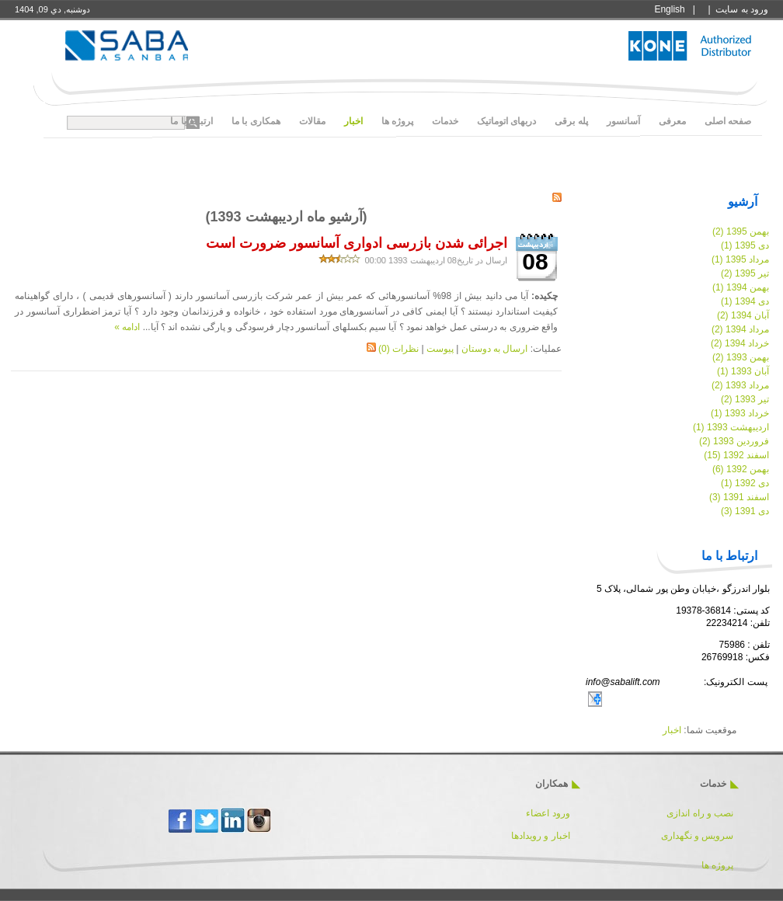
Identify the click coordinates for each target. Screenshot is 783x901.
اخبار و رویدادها (540, 835)
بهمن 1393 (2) (740, 357)
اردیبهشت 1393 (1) (731, 427)
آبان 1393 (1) (743, 371)
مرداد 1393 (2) (740, 385)
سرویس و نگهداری (697, 835)
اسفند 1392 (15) (736, 455)
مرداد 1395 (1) (740, 259)
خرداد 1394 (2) (740, 343)
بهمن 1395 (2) (740, 231)
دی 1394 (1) (745, 301)
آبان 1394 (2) (743, 315)
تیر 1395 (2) (745, 273)
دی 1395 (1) (745, 245)
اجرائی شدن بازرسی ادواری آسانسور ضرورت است (356, 243)
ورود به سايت (741, 9)
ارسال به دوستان (494, 348)
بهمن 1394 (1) (740, 287)
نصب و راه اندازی (699, 813)
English (669, 9)
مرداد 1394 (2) (740, 329)
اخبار (672, 730)
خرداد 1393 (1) (740, 413)
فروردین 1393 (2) (734, 441)
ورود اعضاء (547, 813)
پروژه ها (717, 865)
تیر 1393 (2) (745, 399)
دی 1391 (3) (745, 511)
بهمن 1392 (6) (740, 469)
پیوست (440, 348)
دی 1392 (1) (745, 483)
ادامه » (127, 327)
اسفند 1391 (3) (739, 497)
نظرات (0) (398, 348)
